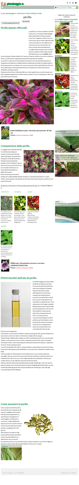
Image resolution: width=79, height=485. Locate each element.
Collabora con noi (65, 473)
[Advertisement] (19, 11)
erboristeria (21, 13)
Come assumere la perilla (14, 404)
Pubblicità (73, 473)
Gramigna (4, 446)
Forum (57, 7)
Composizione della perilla (15, 145)
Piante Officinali (31, 13)
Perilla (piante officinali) (14, 27)
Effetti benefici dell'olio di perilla (18, 277)
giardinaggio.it (11, 13)
